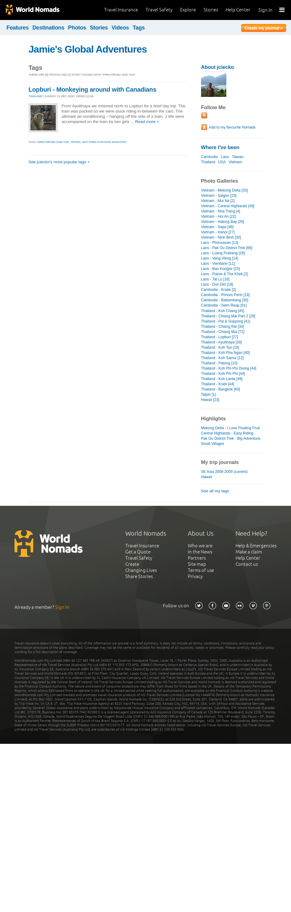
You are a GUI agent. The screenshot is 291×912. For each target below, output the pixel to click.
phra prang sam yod (53, 142)
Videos (120, 28)
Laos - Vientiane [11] (218, 263)
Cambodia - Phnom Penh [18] (225, 295)
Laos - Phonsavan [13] (219, 242)
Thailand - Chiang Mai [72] (223, 332)
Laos (225, 157)
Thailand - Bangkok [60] (220, 389)
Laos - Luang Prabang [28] (223, 253)
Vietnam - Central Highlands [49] (227, 206)
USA (222, 162)
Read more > (147, 121)
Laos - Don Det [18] (217, 284)
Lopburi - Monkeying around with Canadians (92, 89)
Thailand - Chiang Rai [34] (222, 326)
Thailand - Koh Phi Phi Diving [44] (229, 368)
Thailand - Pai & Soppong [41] (225, 321)
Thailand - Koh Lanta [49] (222, 379)
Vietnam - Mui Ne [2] (218, 201)
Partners (197, 558)
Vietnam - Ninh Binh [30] (221, 237)
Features (17, 28)
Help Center (238, 9)
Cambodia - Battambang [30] (225, 300)
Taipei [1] (208, 394)
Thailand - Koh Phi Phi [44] (223, 373)
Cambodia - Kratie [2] (218, 289)
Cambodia (209, 157)
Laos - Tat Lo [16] (215, 279)
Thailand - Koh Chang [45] (222, 311)
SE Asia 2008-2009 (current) (224, 472)
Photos (77, 28)
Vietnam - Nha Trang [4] (220, 211)
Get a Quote (138, 551)
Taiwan (237, 157)
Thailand (208, 162)
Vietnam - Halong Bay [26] (222, 222)
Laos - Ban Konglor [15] (220, 269)
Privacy (195, 576)
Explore (188, 9)
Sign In (265, 10)
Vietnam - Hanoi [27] (218, 232)
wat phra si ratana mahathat (104, 142)
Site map (197, 564)
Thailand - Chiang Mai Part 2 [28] (228, 316)
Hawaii (206, 477)
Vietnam (235, 162)
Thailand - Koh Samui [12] (222, 358)
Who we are (200, 545)
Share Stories (139, 576)
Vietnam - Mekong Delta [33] (224, 190)
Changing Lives (141, 570)
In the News (200, 551)
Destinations (48, 28)
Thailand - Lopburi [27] (219, 337)
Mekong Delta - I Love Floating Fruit (230, 428)
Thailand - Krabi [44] (217, 384)
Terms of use (201, 570)
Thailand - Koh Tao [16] (220, 347)
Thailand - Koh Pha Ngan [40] (225, 353)
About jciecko (217, 67)
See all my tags (215, 491)
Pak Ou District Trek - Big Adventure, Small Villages (231, 441)
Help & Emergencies (256, 545)
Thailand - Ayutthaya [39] (221, 342)
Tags (139, 28)
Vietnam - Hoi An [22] (218, 216)
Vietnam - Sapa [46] (217, 227)
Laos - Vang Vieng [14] (219, 258)
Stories (211, 9)
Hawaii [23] (210, 400)
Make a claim (249, 551)
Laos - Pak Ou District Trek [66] (227, 248)
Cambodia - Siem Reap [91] (224, 305)
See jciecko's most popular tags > (59, 162)
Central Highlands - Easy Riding (227, 433)
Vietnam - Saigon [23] (218, 195)
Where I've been (220, 147)
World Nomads (32, 10)
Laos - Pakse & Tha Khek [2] (224, 274)
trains (76, 142)
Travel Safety (159, 9)
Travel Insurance (121, 9)
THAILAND (35, 96)
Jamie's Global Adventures (88, 49)
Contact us (247, 564)
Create (132, 564)
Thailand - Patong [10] (219, 363)
